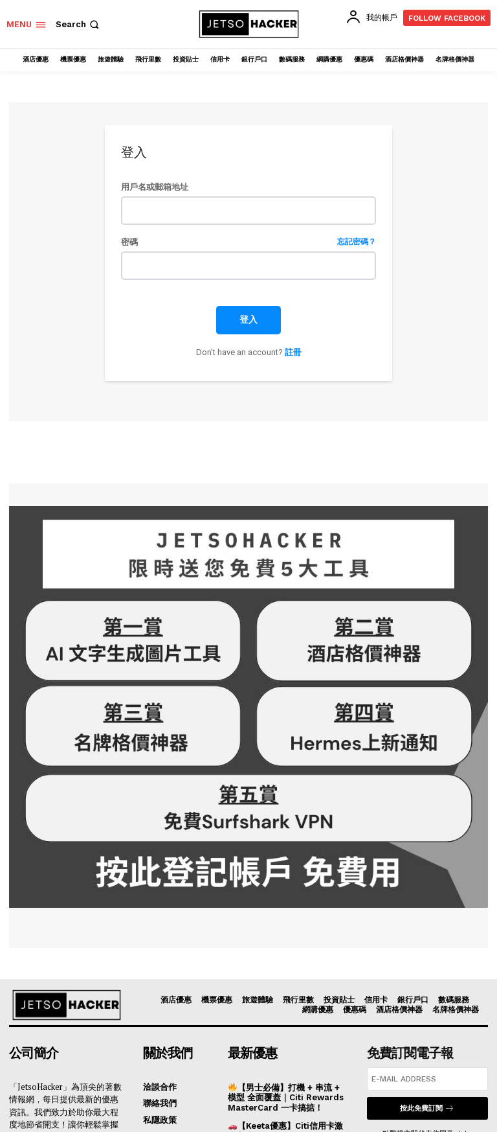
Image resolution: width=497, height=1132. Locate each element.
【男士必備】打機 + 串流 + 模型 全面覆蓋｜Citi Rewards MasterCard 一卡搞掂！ (286, 1098)
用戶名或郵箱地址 (154, 187)
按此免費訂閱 (427, 1108)
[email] (427, 1079)
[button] (79, 24)
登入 (248, 319)
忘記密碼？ (356, 242)
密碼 (248, 242)
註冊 (293, 352)
